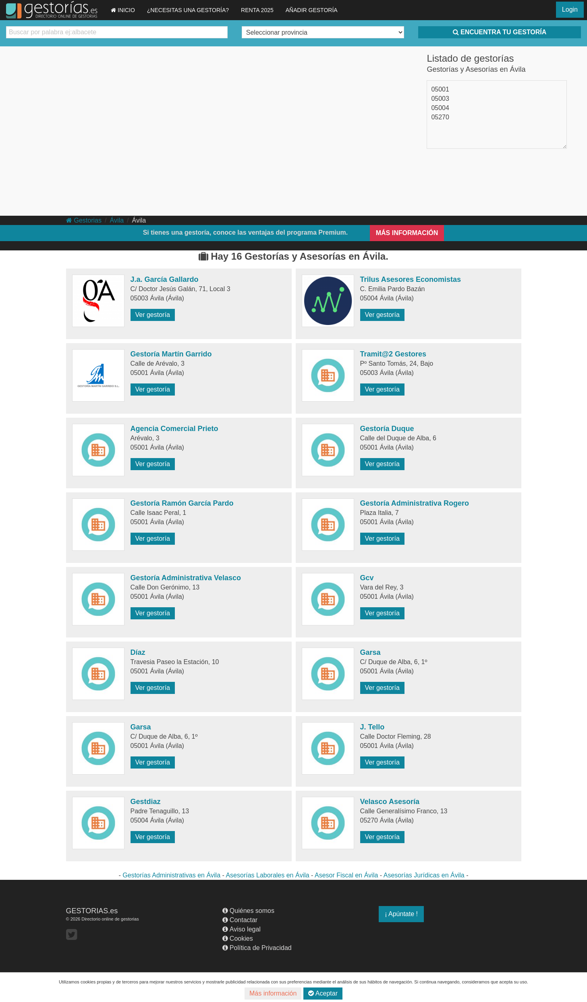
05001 (440, 89)
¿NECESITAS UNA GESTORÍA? (188, 10)
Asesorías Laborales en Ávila (267, 875)
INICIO (123, 10)
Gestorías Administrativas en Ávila (171, 875)
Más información (273, 993)
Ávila (117, 220)
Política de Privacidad (257, 947)
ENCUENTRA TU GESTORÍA (499, 32)
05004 (440, 107)
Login (570, 9)
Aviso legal (241, 929)
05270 (440, 117)
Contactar (239, 920)
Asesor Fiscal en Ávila (346, 875)
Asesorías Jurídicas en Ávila (424, 875)
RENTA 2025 (257, 10)
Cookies (237, 938)
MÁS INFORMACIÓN (407, 232)
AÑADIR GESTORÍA (312, 10)
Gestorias (84, 220)
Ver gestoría (152, 314)
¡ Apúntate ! (401, 913)
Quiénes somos (248, 910)
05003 (440, 98)
